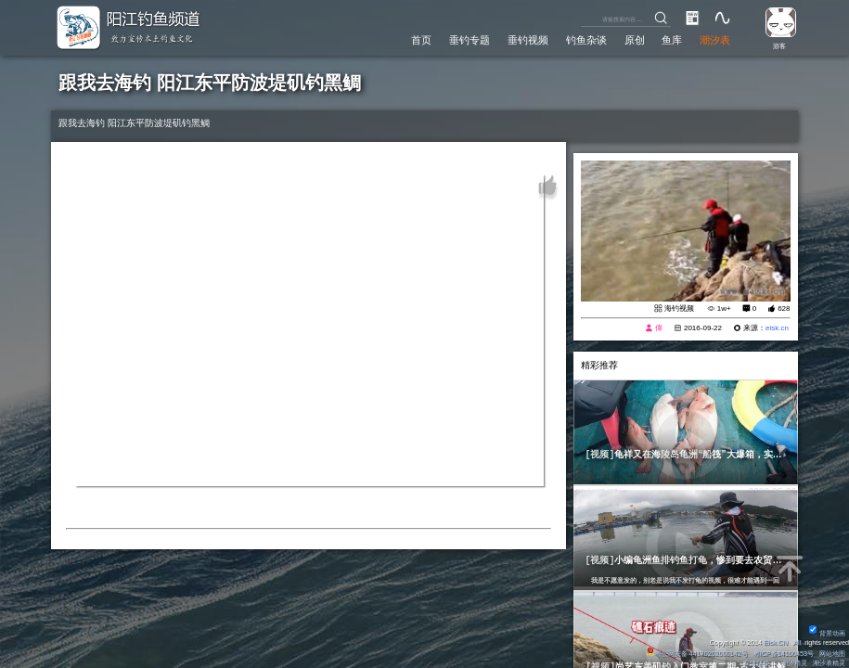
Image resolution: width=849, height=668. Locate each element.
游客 (779, 46)
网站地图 (832, 653)
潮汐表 (715, 39)
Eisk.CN (776, 642)
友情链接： (759, 663)
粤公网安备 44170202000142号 (698, 653)
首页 (421, 39)
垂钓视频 (528, 39)
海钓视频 (679, 308)
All (797, 642)
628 (784, 308)
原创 (634, 39)
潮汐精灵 (794, 663)
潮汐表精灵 (829, 663)
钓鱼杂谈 (586, 39)
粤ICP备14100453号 (783, 653)
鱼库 (672, 39)
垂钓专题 (469, 39)
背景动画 (827, 633)
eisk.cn (777, 328)
